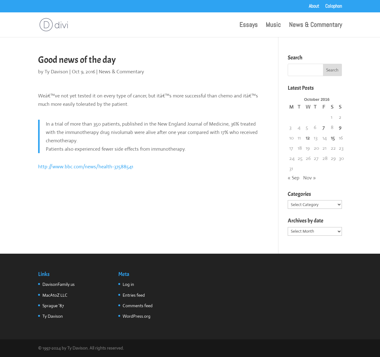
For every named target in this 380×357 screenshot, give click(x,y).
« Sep (293, 177)
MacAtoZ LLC (55, 295)
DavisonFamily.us (58, 284)
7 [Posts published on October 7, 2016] (323, 127)
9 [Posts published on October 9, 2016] (340, 127)
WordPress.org (137, 316)
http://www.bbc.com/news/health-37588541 (85, 166)
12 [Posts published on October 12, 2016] (308, 138)
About (314, 6)
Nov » (309, 177)
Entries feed (134, 295)
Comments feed (138, 305)
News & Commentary (315, 26)
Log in (128, 284)
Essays (248, 26)
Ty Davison (56, 71)
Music (273, 26)
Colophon (333, 6)
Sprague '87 (53, 305)
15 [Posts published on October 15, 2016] (333, 138)
